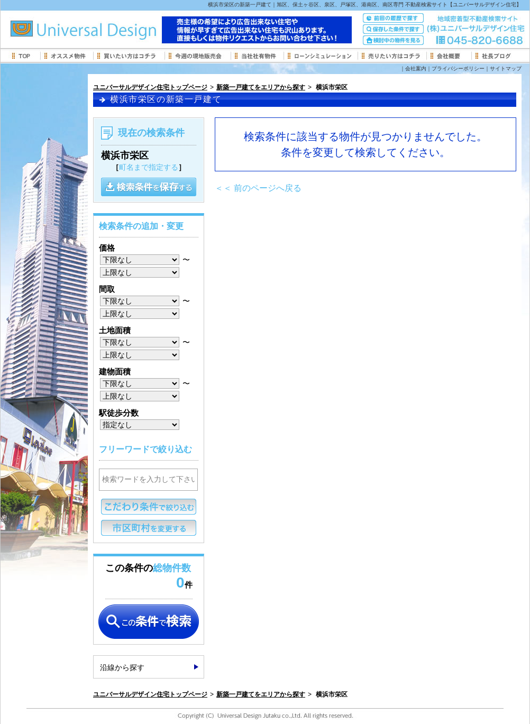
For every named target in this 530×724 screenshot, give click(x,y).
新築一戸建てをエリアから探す (260, 87)
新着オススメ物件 (66, 55)
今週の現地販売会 (198, 55)
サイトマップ (506, 68)
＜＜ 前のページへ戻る (258, 188)
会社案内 (415, 68)
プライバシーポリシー (458, 68)
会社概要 (448, 55)
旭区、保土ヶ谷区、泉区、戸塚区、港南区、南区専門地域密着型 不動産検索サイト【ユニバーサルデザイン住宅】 (106, 32)
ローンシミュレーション (321, 55)
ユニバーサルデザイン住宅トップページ (150, 87)
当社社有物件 (257, 55)
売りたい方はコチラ (392, 55)
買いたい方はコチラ (129, 55)
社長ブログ (496, 55)
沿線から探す (122, 667)
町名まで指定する (148, 167)
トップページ (24, 55)
